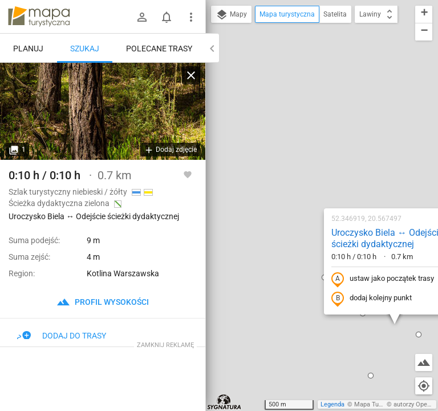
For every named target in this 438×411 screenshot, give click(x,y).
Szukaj (84, 48)
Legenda (332, 404)
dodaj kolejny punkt (298, 175)
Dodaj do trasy (61, 335)
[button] (298, 252)
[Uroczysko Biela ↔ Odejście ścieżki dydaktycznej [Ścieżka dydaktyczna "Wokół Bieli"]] (102, 111)
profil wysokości (102, 302)
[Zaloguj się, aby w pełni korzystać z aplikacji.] (188, 174)
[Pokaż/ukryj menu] (191, 17)
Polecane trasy (159, 48)
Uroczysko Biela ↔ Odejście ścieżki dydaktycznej (314, 115)
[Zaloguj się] (142, 17)
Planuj (28, 48)
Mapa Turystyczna (379, 404)
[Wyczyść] (191, 75)
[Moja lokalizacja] (423, 385)
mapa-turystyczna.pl (39, 16)
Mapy (231, 15)
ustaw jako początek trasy (309, 156)
